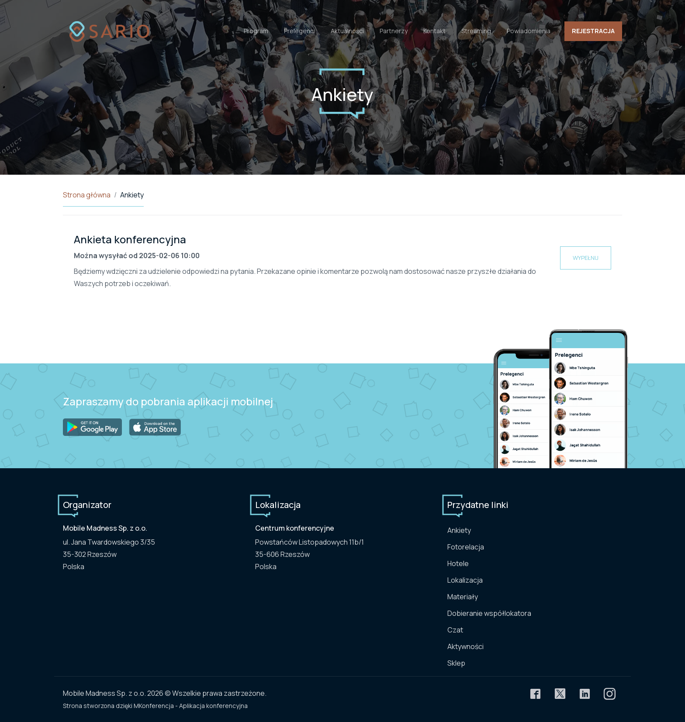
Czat (455, 630)
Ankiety (459, 530)
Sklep (456, 663)
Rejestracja (593, 31)
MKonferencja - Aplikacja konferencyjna (191, 705)
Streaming (476, 31)
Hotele (458, 563)
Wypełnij (586, 258)
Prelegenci (299, 31)
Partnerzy (394, 31)
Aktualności (347, 31)
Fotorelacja (465, 547)
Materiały (462, 596)
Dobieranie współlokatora (489, 613)
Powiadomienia (528, 31)
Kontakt (434, 31)
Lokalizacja (465, 580)
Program (256, 31)
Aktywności (465, 646)
